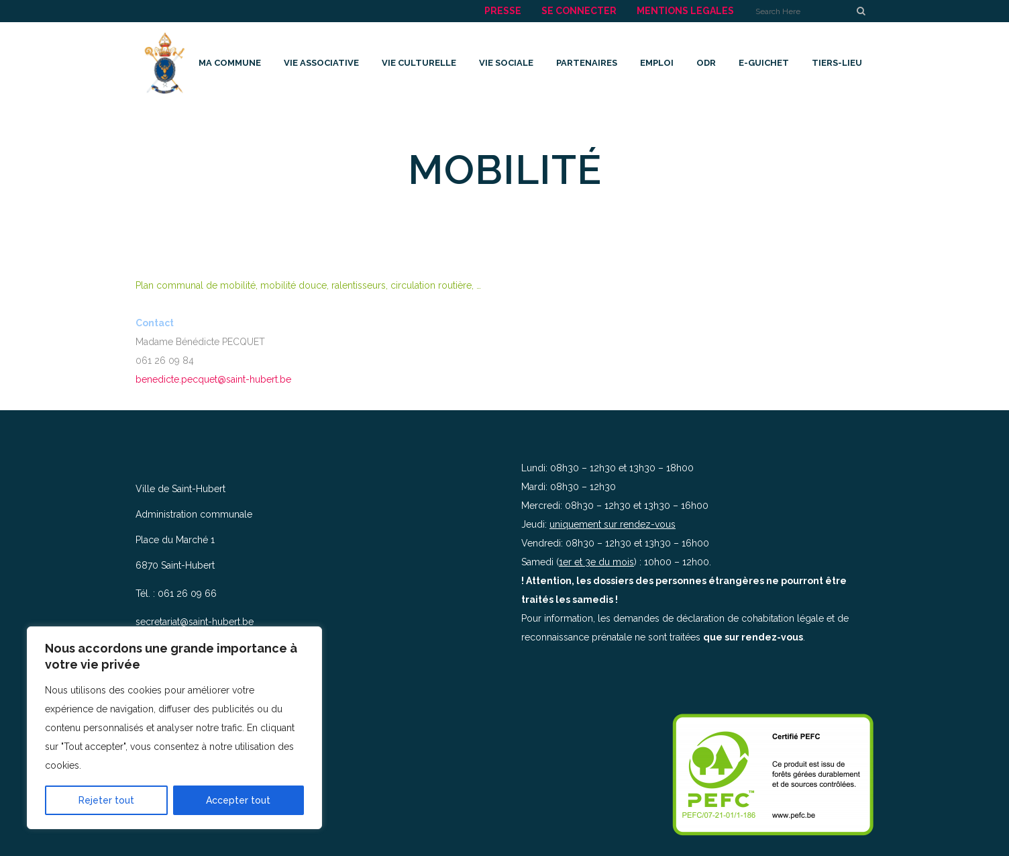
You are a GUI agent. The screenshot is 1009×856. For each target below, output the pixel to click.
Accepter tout (238, 800)
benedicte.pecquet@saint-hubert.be (213, 379)
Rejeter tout (106, 800)
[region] (174, 727)
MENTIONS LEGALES (685, 10)
